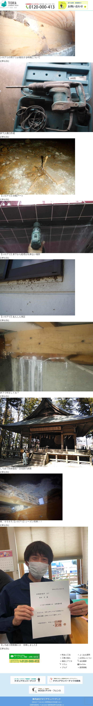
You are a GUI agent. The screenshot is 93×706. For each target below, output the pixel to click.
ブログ (63, 667)
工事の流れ (64, 658)
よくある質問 (83, 655)
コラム (63, 664)
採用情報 (82, 667)
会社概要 (82, 661)
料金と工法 (64, 655)
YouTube (81, 664)
